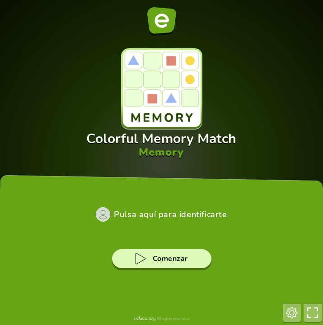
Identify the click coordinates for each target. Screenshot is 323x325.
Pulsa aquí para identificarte (170, 214)
